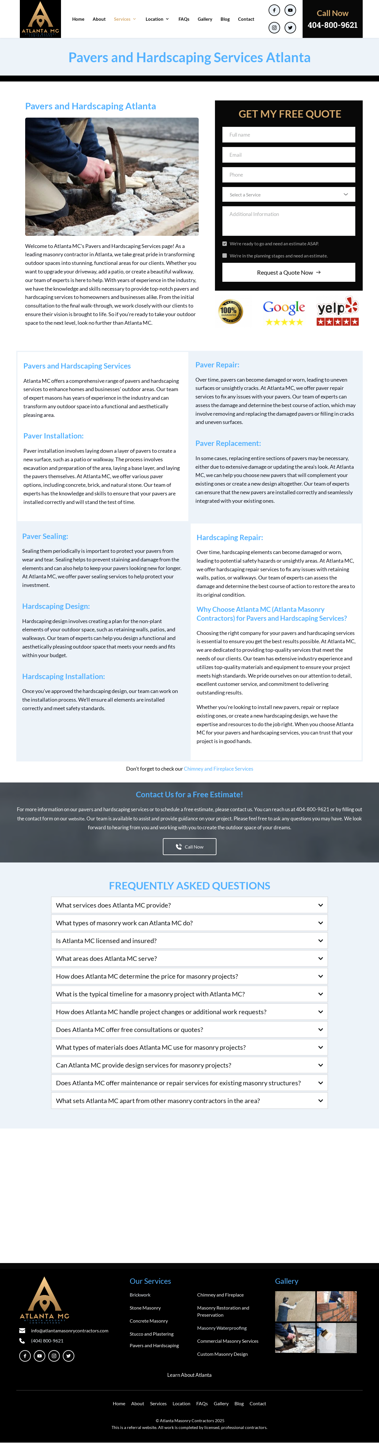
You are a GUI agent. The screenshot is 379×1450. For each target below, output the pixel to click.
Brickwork (140, 1302)
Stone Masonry (145, 1315)
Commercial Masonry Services (227, 1348)
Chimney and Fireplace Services (218, 776)
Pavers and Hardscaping (154, 1353)
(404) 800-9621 (47, 1348)
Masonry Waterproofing (222, 1335)
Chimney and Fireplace (220, 1302)
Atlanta (204, 1382)
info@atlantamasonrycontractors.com (69, 1338)
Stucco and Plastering (152, 1341)
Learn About (180, 1382)
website (76, 826)
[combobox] (289, 199)
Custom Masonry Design (222, 1361)
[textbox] (287, 199)
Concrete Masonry (149, 1328)
